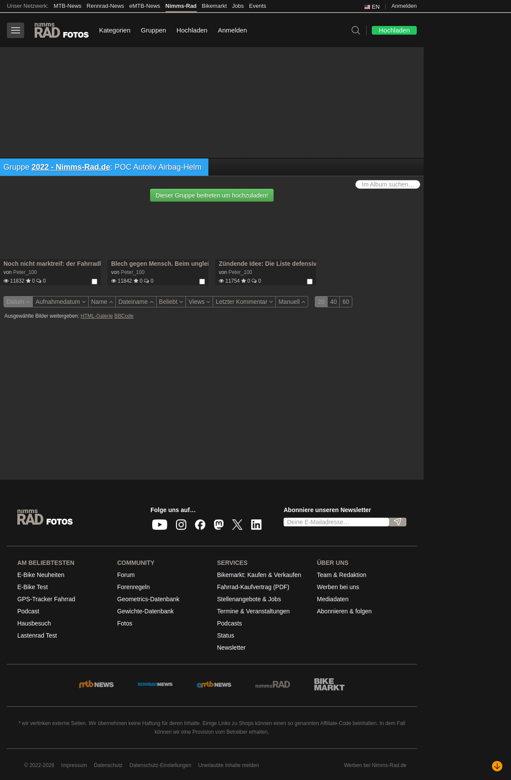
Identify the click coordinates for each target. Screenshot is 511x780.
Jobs (238, 6)
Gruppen (153, 30)
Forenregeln (133, 586)
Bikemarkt (214, 6)
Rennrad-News (105, 6)
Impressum (74, 765)
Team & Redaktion (341, 574)
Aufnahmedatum (60, 301)
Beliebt (171, 301)
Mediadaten (332, 599)
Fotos (124, 623)
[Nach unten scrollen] (497, 766)
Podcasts (229, 623)
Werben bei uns (338, 586)
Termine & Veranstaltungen (253, 611)
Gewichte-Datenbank (145, 611)
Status (225, 635)
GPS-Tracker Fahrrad (46, 599)
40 (333, 301)
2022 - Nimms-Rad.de (71, 167)
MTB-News (67, 6)
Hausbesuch (34, 623)
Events (257, 6)
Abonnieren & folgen (344, 611)
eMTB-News (144, 6)
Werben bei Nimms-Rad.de (375, 765)
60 (345, 301)
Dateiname (135, 301)
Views (199, 301)
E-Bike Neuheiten (40, 574)
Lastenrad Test (37, 635)
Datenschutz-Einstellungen (161, 765)
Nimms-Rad (181, 6)
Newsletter (231, 647)
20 (321, 301)
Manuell (291, 301)
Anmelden (404, 6)
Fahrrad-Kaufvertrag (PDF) (253, 586)
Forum (125, 574)
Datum (18, 301)
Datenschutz (108, 765)
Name (102, 301)
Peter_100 (25, 272)
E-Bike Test (32, 586)
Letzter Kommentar (244, 301)
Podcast (28, 611)
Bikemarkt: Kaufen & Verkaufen (259, 574)
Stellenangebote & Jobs (249, 599)
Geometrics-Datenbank (148, 599)
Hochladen (192, 30)
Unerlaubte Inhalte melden (228, 765)
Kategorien (115, 30)
